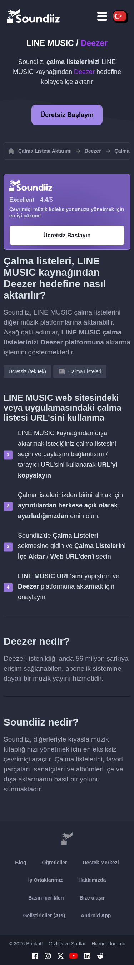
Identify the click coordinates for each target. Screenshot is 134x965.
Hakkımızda (92, 880)
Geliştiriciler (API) (44, 915)
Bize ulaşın (93, 898)
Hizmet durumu (108, 943)
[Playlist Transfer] (34, 16)
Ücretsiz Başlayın (67, 114)
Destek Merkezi (101, 862)
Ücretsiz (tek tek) (27, 371)
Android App (96, 915)
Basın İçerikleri (46, 898)
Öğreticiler (54, 862)
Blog (20, 862)
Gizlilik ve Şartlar (67, 943)
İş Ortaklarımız (45, 880)
